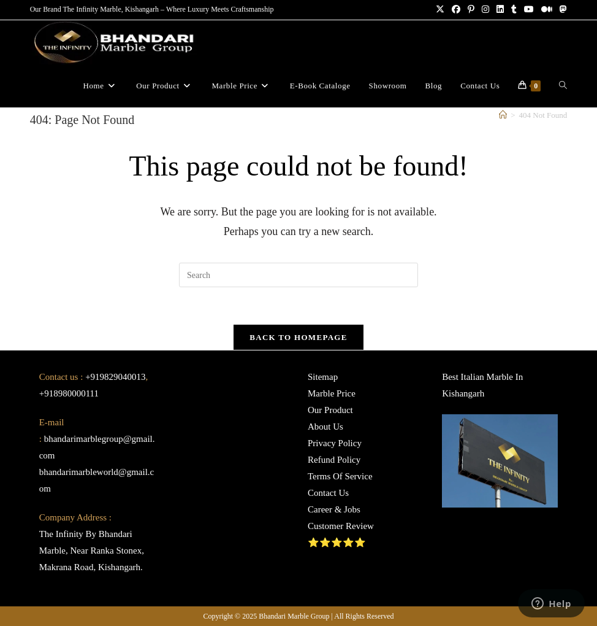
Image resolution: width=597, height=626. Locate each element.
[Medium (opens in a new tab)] (547, 10)
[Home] (503, 115)
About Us (325, 426)
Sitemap (323, 377)
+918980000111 (69, 393)
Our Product (330, 410)
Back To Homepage (298, 337)
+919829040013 (115, 377)
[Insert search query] (298, 275)
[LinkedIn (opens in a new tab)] (500, 10)
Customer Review (341, 526)
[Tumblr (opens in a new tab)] (514, 10)
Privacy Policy (335, 443)
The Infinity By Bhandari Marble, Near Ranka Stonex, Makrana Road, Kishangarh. (91, 550)
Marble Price (332, 393)
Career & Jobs (334, 509)
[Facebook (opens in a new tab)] (456, 10)
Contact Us (328, 493)
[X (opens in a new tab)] (440, 10)
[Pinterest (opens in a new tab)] (471, 10)
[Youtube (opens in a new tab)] (529, 10)
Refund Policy (334, 460)
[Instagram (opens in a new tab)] (485, 10)
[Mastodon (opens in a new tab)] (561, 10)
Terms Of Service (340, 476)
